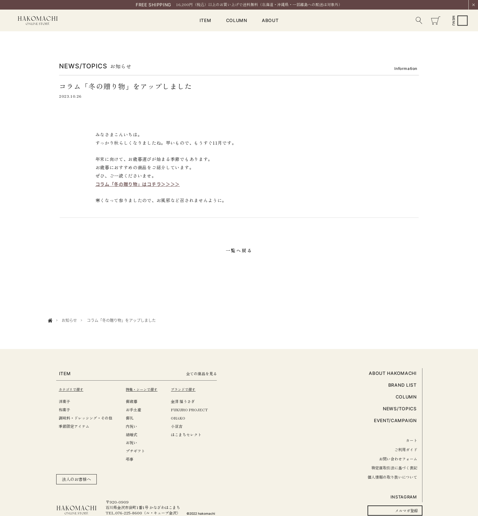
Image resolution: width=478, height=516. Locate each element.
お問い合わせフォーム (398, 458)
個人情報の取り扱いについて (392, 477)
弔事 (134, 459)
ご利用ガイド (405, 449)
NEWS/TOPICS (400, 408)
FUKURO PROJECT (197, 409)
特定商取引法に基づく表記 (394, 467)
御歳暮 (135, 401)
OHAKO (186, 418)
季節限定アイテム (74, 426)
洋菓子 (64, 401)
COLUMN (236, 20)
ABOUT (270, 20)
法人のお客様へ (76, 479)
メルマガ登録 (406, 510)
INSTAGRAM (404, 496)
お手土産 (137, 409)
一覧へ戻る (239, 250)
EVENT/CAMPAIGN (395, 420)
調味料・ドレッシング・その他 (85, 418)
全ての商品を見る (212, 373)
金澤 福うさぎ (191, 401)
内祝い (135, 426)
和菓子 (64, 409)
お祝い (135, 442)
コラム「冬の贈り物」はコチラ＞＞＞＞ (137, 184)
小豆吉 (185, 426)
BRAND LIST (402, 385)
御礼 (134, 418)
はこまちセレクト (194, 434)
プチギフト (139, 450)
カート (411, 440)
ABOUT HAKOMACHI (393, 373)
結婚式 (135, 434)
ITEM (205, 20)
